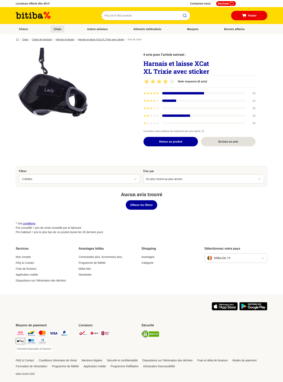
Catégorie (147, 262)
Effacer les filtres (141, 205)
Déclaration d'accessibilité (159, 366)
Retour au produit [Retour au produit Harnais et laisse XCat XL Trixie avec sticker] (170, 141)
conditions (28, 223)
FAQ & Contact (25, 262)
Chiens (23, 29)
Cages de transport (42, 39)
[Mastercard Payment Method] (42, 334)
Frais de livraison (26, 268)
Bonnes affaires (234, 29)
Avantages (148, 256)
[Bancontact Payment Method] (31, 334)
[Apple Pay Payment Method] (20, 342)
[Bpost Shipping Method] (83, 334)
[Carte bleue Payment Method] (31, 342)
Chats (57, 29)
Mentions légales (92, 360)
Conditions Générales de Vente (58, 360)
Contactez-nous (200, 3)
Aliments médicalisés (147, 29)
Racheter (226, 3)
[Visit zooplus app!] (225, 309)
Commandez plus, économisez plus (100, 256)
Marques (192, 29)
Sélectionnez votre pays (222, 248)
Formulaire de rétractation (31, 366)
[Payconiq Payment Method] (20, 334)
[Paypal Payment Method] (64, 334)
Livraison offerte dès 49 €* (33, 3)
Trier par (148, 171)
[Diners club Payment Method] (42, 342)
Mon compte (23, 256)
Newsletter (85, 274)
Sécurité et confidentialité (122, 360)
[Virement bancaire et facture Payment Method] (34, 349)
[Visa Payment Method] (53, 334)
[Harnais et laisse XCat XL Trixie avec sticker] (53, 85)
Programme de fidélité (92, 262)
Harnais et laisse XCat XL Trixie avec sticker (101, 39)
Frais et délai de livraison (212, 360)
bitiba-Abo (85, 268)
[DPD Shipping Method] (94, 334)
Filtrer (23, 171)
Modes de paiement (244, 360)
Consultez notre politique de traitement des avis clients (174, 131)
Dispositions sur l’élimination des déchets (41, 280)
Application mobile (27, 274)
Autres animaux (97, 29)
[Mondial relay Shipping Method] (105, 334)
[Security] (150, 334)
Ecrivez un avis (228, 141)
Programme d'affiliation (125, 366)
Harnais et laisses (65, 39)
